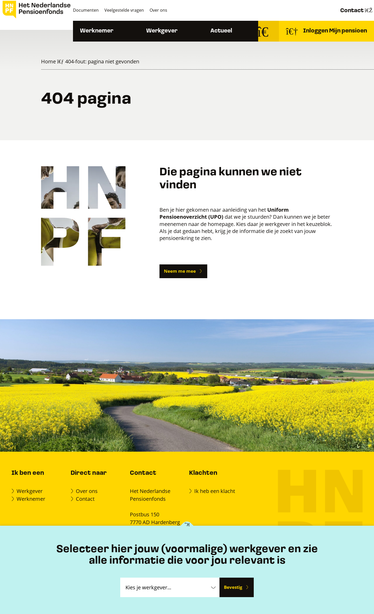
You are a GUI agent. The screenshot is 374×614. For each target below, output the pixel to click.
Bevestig (233, 587)
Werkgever (173, 31)
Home (48, 61)
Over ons (177, 10)
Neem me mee (180, 271)
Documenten (98, 10)
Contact (346, 10)
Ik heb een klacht (214, 491)
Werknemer (108, 31)
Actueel (233, 31)
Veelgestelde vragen (139, 10)
